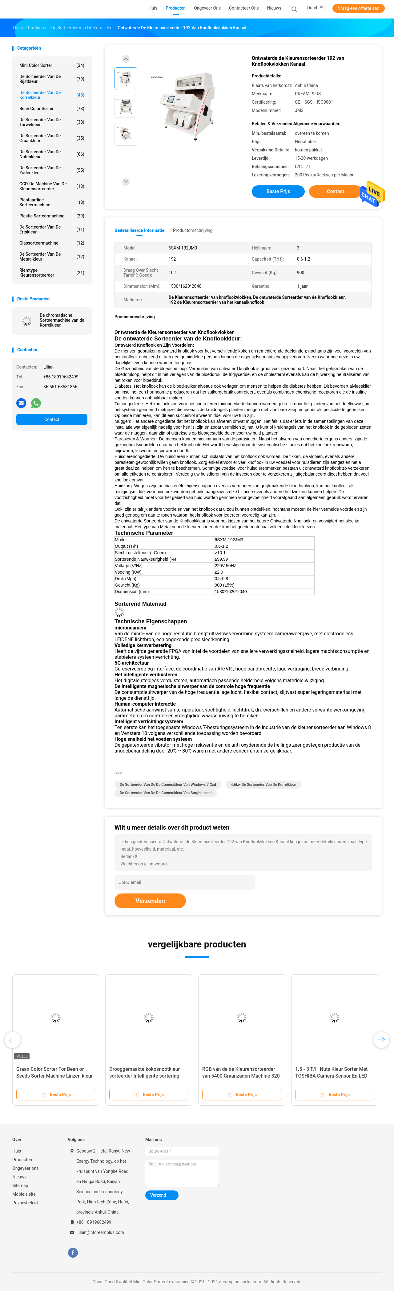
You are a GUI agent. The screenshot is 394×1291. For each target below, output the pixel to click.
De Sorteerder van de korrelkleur (51, 95)
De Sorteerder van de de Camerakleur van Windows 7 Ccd (168, 784)
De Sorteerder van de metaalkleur (51, 257)
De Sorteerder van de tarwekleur (51, 122)
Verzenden (150, 901)
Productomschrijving (193, 230)
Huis (16, 1151)
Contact (51, 419)
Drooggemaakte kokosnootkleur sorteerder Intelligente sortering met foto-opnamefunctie (144, 1076)
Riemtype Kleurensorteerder (51, 273)
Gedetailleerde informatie (139, 230)
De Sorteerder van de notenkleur (51, 154)
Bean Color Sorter (51, 108)
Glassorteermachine (51, 243)
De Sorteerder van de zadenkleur (51, 170)
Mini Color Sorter (51, 65)
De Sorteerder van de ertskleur (51, 229)
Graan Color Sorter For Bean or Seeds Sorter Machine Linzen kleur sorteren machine (54, 1076)
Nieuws (19, 1176)
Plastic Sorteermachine (51, 216)
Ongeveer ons (25, 1168)
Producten (22, 1159)
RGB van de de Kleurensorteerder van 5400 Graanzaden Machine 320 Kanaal (241, 1076)
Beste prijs (278, 191)
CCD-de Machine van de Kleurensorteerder (51, 186)
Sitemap (20, 1185)
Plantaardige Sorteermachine (51, 202)
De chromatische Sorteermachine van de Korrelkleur (62, 320)
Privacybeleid (25, 1202)
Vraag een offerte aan (358, 8)
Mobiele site (24, 1194)
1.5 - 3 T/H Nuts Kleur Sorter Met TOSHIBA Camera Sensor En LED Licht (331, 1076)
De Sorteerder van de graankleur (51, 138)
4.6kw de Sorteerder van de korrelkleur (263, 784)
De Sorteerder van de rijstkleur (51, 79)
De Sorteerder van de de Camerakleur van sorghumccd (165, 793)
